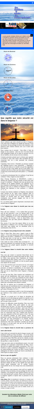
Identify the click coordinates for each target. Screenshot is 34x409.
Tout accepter (8, 407)
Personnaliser (25, 407)
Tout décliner (17, 407)
